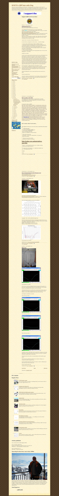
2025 (13, 82)
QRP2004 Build (25, 179)
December (15, 98)
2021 (13, 85)
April (14, 112)
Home (35, 368)
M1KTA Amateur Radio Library (16, 65)
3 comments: (30, 78)
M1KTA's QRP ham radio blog (22, 5)
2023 (13, 83)
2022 (13, 84)
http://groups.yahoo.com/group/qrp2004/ (28, 196)
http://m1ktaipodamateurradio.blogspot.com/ (31, 172)
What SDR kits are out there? (23, 415)
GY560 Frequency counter (23, 380)
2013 (13, 94)
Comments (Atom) (29, 370)
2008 (13, 118)
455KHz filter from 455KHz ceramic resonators (26, 392)
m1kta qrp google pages (15, 70)
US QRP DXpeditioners (15, 74)
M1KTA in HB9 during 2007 (15, 69)
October (15, 106)
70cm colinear (21, 409)
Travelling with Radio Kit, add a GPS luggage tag (26, 421)
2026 (13, 81)
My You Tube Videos (14, 72)
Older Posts (45, 368)
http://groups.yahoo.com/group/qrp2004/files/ (29, 33)
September (15, 107)
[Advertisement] (15, 43)
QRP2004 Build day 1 (16, 99)
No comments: (31, 176)
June (14, 110)
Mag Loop (14, 105)
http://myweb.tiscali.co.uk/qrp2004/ (27, 32)
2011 (13, 96)
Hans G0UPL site (14, 73)
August (15, 108)
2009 (13, 117)
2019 (13, 87)
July (14, 109)
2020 (13, 86)
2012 (13, 95)
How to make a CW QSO (27, 97)
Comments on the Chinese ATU (24, 386)
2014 (13, 93)
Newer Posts (24, 368)
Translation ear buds (22, 403)
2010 (13, 97)
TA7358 (20, 433)
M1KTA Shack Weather (15, 66)
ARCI (12, 71)
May (14, 111)
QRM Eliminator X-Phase (23, 427)
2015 (13, 92)
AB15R (25, 30)
